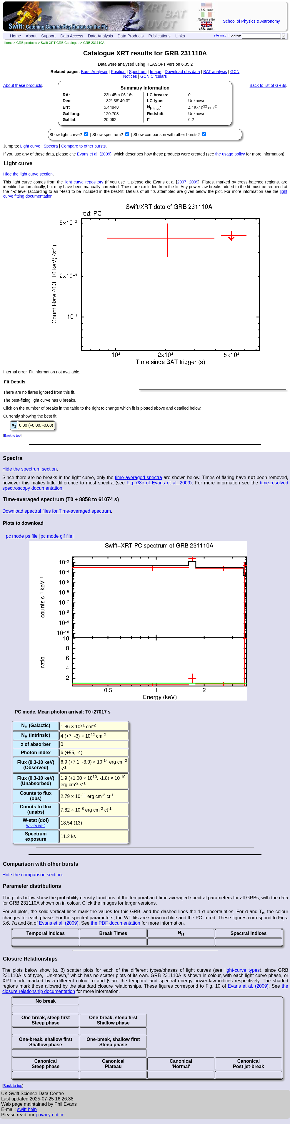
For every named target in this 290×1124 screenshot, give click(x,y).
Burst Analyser (94, 71)
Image (155, 71)
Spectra (51, 146)
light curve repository (83, 182)
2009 (193, 182)
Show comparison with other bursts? (167, 134)
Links (180, 36)
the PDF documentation (115, 923)
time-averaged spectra (138, 477)
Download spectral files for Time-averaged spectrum (56, 511)
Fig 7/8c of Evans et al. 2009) (159, 482)
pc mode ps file (22, 536)
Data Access (71, 36)
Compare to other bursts (83, 146)
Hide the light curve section (28, 174)
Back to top (12, 435)
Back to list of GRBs (268, 85)
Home (15, 36)
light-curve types (242, 970)
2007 (181, 182)
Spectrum (137, 71)
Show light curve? (66, 134)
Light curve (30, 146)
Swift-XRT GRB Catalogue (60, 42)
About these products (22, 85)
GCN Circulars (153, 76)
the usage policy (230, 154)
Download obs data (182, 71)
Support (48, 36)
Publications (159, 36)
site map (220, 35)
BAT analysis (215, 71)
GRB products (26, 42)
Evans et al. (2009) (94, 154)
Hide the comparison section (32, 874)
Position (118, 71)
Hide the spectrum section (29, 468)
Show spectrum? (108, 134)
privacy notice (50, 1114)
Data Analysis (100, 36)
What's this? (35, 826)
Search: (235, 36)
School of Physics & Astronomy (251, 21)
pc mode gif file (56, 536)
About (31, 36)
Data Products (131, 36)
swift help (27, 1109)
